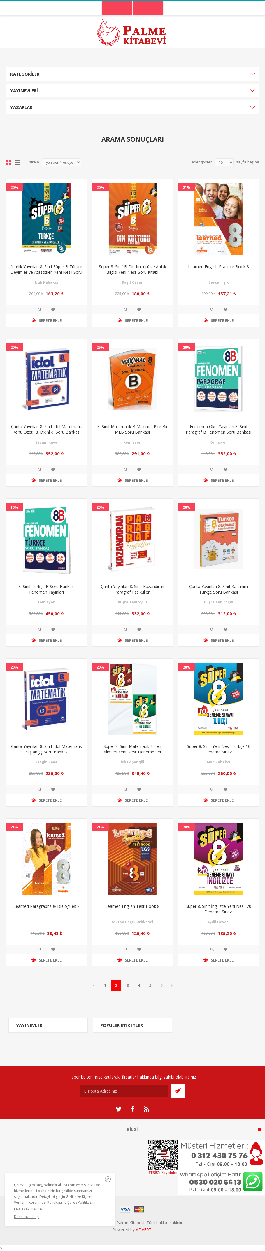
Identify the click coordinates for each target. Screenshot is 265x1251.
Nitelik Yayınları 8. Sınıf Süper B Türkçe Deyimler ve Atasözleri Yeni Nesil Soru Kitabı (46, 272)
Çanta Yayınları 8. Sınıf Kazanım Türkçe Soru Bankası (218, 589)
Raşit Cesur (132, 282)
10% (14, 507)
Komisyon (132, 442)
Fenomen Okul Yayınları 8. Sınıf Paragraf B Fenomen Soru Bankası (218, 429)
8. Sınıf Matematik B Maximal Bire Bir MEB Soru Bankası (132, 429)
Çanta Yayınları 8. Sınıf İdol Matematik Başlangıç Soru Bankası (46, 749)
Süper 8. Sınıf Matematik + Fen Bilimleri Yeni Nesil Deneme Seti (132, 749)
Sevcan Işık (218, 282)
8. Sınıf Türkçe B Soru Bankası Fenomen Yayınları (46, 589)
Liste (17, 162)
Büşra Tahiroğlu (132, 602)
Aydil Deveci (218, 922)
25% (100, 347)
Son (172, 985)
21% (187, 187)
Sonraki (162, 985)
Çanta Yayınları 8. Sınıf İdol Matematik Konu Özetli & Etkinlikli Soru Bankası (46, 429)
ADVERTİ (144, 1229)
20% (14, 187)
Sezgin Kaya (46, 442)
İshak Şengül (132, 762)
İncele (39, 309)
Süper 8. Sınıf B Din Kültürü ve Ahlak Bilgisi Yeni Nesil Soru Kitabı (132, 269)
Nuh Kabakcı (46, 282)
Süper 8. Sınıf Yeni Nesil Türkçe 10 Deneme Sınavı (218, 749)
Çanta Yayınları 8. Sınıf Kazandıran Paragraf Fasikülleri (132, 589)
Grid (8, 162)
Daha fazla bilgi (26, 1216)
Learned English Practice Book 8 (218, 266)
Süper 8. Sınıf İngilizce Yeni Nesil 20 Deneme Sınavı (218, 909)
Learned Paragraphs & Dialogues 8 (46, 906)
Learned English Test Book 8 (132, 906)
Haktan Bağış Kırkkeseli (132, 922)
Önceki (93, 985)
